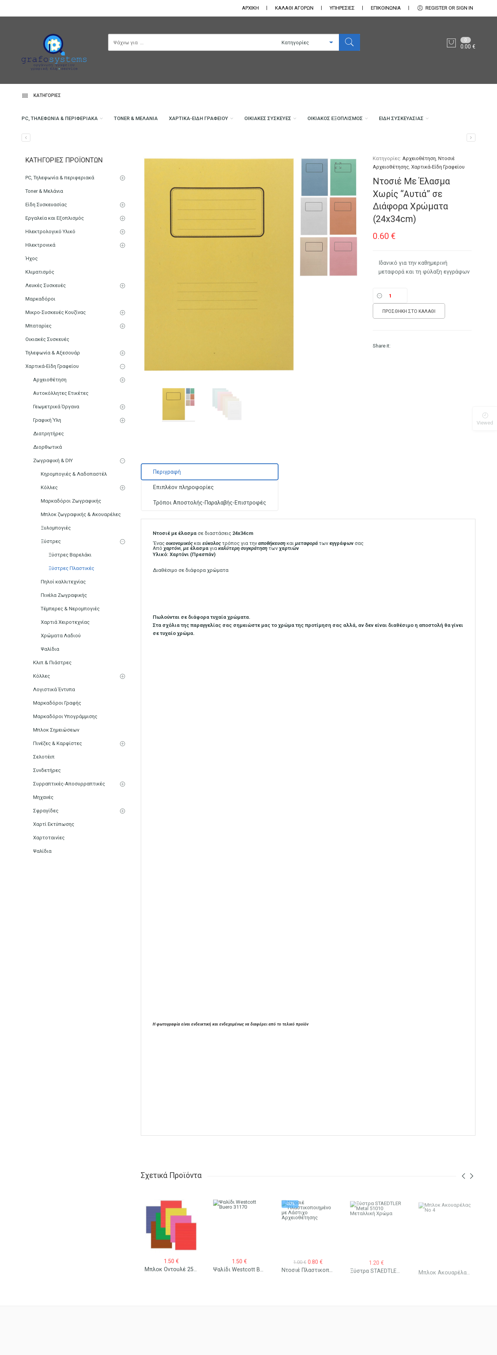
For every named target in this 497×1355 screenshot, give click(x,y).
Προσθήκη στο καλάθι (408, 347)
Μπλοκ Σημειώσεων (56, 766)
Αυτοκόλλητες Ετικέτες (60, 429)
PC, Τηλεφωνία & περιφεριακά (64, 121)
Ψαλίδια (50, 685)
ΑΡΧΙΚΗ (250, 8)
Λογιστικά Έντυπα (54, 725)
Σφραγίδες (45, 846)
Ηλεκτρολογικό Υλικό (50, 267)
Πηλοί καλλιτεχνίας (63, 617)
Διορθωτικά (47, 483)
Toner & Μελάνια (150, 121)
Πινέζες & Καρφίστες (57, 779)
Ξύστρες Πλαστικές (71, 604)
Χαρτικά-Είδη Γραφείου (221, 121)
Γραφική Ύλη (47, 456)
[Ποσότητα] (390, 331)
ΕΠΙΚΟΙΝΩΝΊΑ (386, 8)
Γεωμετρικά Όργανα (56, 442)
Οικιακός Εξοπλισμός (377, 121)
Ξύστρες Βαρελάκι (70, 590)
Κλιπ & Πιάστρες (52, 698)
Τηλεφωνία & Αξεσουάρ (52, 388)
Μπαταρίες (38, 361)
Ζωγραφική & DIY (53, 496)
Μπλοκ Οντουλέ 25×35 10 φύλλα (186, 1281)
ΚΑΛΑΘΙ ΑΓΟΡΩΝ (294, 8)
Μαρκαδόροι (40, 334)
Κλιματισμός (39, 308)
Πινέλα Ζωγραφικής (64, 631)
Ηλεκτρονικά (40, 281)
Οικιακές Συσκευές (300, 121)
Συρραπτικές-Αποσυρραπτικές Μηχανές (69, 826)
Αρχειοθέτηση (419, 194)
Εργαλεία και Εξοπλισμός (54, 254)
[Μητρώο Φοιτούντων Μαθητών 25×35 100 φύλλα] (471, 173)
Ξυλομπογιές (56, 563)
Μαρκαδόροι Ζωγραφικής (71, 537)
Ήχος (31, 294)
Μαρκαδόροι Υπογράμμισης (65, 752)
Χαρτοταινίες (49, 873)
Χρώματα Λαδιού (61, 671)
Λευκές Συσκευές (45, 321)
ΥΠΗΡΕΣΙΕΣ (342, 8)
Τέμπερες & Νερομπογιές (70, 644)
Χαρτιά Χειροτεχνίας (65, 658)
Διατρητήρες (48, 469)
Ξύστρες (51, 577)
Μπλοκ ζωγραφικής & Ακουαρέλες (81, 550)
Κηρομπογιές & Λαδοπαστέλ (74, 510)
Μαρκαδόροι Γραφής (57, 739)
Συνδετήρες (47, 806)
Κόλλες (49, 523)
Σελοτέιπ (44, 792)
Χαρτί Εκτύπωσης (53, 860)
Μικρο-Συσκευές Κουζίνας (55, 348)
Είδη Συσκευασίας (47, 152)
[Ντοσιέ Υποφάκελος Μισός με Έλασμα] (26, 173)
